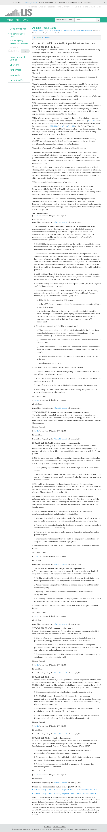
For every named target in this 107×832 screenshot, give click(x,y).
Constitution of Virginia (17, 58)
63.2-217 (36, 216)
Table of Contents (38, 30)
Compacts (15, 75)
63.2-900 (53, 126)
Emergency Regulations (19, 43)
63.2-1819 (92, 120)
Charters (14, 64)
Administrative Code (65, 20)
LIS (20, 12)
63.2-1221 (71, 126)
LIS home (78, 7)
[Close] (105, 2)
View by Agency (16, 40)
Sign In (97, 829)
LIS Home (47, 826)
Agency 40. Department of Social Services (78, 30)
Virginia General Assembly (37, 7)
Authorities (15, 69)
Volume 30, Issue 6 (60, 222)
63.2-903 (60, 126)
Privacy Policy (68, 7)
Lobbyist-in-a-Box (59, 826)
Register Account (89, 7)
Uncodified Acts (18, 80)
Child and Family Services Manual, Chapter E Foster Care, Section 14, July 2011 (64, 789)
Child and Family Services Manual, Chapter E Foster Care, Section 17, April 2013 (65, 793)
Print (47, 37)
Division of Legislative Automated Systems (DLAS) (79, 829)
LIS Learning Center (29, 2)
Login (99, 7)
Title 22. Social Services (54, 30)
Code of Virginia (18, 28)
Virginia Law (17, 20)
